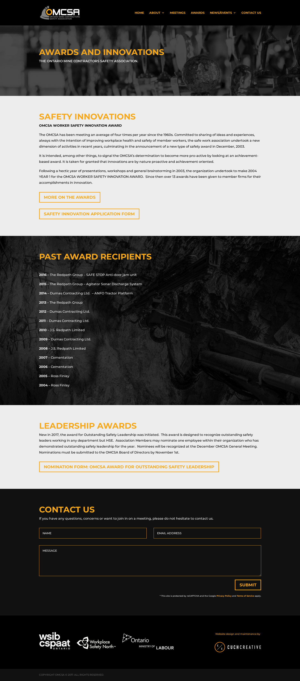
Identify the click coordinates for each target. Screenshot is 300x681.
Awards (198, 13)
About (154, 13)
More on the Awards (70, 197)
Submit (248, 584)
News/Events (221, 13)
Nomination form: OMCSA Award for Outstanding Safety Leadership (129, 466)
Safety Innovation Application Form (89, 213)
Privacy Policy (224, 596)
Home (139, 13)
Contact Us (251, 13)
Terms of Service (245, 596)
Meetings (177, 13)
